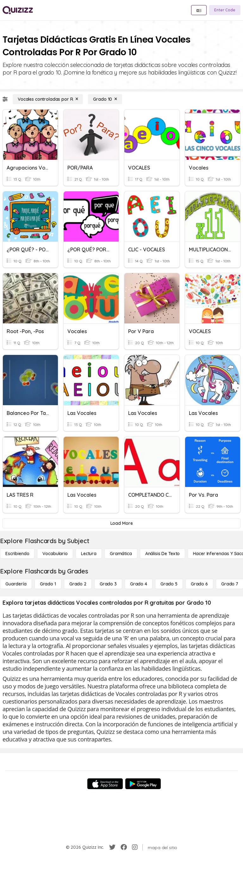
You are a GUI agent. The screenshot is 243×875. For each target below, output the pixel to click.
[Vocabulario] (55, 553)
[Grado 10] (105, 99)
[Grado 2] (78, 584)
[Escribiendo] (17, 553)
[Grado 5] (169, 584)
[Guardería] (16, 584)
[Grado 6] (199, 584)
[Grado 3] (108, 584)
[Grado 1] (47, 584)
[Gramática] (120, 553)
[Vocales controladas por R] (48, 99)
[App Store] (105, 783)
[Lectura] (89, 553)
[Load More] (121, 523)
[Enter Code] (224, 10)
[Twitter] (112, 847)
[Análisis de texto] (162, 553)
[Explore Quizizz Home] (18, 10)
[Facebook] (124, 847)
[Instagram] (135, 847)
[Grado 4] (139, 584)
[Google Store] (143, 783)
